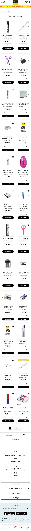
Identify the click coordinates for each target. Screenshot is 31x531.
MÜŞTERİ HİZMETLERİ (15, 488)
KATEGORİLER (15, 493)
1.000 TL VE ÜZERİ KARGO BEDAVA (13, 6)
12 (20, 428)
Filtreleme (12, 16)
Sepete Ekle (8, 48)
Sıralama (19, 16)
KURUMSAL (15, 484)
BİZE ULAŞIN (15, 498)
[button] (18, 27)
